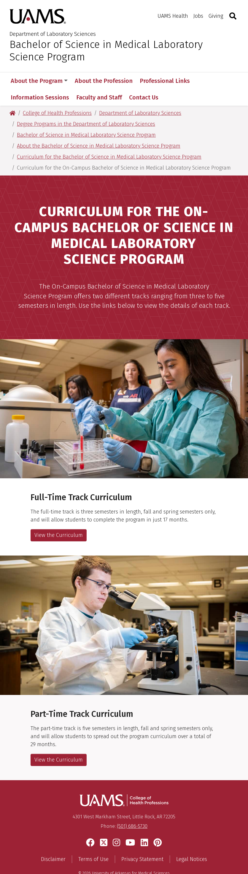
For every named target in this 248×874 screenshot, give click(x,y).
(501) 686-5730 (132, 809)
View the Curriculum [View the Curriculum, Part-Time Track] (58, 743)
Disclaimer (53, 843)
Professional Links (165, 80)
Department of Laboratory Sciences (52, 33)
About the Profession (104, 80)
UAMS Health (173, 16)
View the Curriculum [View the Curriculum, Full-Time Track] (58, 518)
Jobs (198, 16)
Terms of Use (93, 843)
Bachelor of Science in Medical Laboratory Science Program (106, 50)
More (207, 80)
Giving (216, 16)
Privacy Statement (142, 843)
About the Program (39, 80)
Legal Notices (191, 843)
